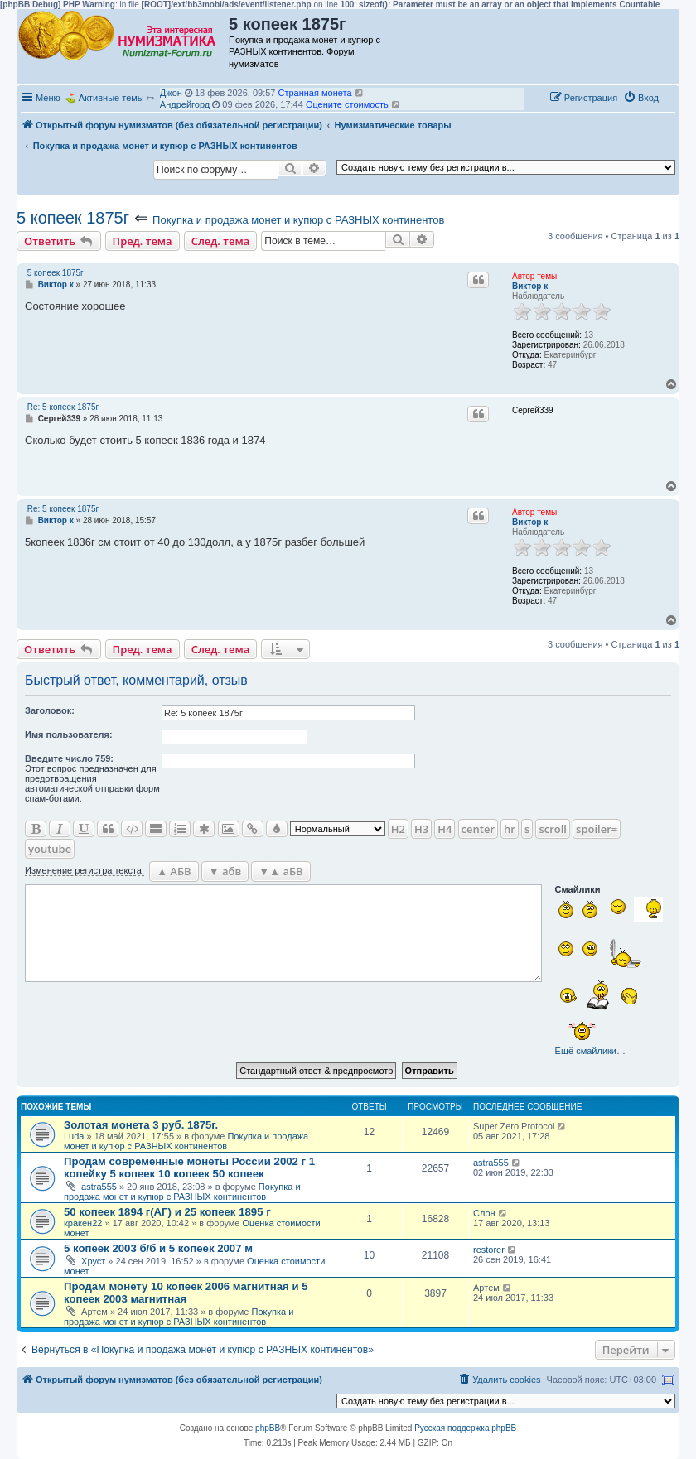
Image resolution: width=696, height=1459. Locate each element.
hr (509, 828)
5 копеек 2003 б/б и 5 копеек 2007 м (158, 1248)
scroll (553, 828)
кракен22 (83, 1223)
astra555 (99, 1187)
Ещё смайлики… (590, 1051)
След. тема (220, 241)
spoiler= (596, 828)
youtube (49, 848)
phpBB (267, 1428)
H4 (444, 828)
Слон (484, 1213)
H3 (421, 828)
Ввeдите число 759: (69, 758)
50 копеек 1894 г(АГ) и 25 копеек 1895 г (167, 1212)
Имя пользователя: (69, 734)
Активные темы (111, 98)
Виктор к (530, 286)
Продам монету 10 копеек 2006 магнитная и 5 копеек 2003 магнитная (186, 1292)
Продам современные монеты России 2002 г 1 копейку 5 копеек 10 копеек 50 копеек (189, 1167)
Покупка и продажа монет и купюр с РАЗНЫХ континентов (298, 220)
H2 (398, 828)
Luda (74, 1136)
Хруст (93, 1261)
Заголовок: (50, 710)
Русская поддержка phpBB (465, 1428)
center (478, 828)
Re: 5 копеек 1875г (63, 407)
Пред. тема (142, 241)
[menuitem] (641, 98)
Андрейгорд (185, 104)
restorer (489, 1249)
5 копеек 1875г (73, 218)
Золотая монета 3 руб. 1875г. (141, 1125)
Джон (171, 93)
